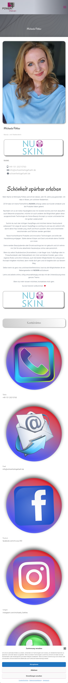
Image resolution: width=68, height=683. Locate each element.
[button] (65, 648)
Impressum (46, 680)
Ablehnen (34, 670)
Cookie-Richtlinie (23, 680)
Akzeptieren (34, 664)
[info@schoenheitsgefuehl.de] (37, 170)
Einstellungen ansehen (34, 676)
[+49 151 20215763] (37, 166)
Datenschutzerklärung (35, 680)
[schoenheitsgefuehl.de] (37, 173)
